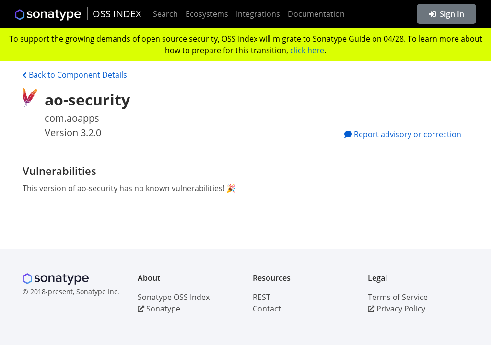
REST (261, 297)
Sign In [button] (446, 14)
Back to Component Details (75, 74)
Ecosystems (207, 14)
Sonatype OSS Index (174, 297)
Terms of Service (398, 297)
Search (165, 14)
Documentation (316, 14)
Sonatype (159, 308)
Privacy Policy (396, 308)
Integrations (258, 14)
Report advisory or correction (402, 134)
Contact (267, 308)
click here (307, 50)
